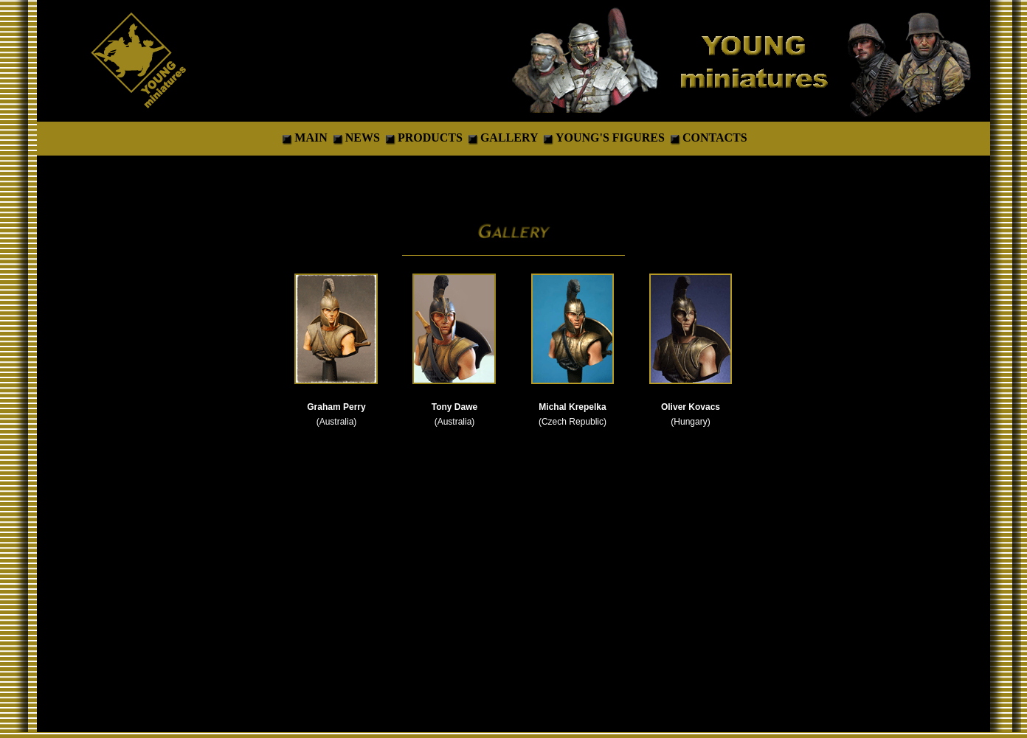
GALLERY (509, 137)
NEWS (362, 137)
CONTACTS (714, 137)
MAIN (312, 137)
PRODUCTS (432, 137)
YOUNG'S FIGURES (612, 137)
